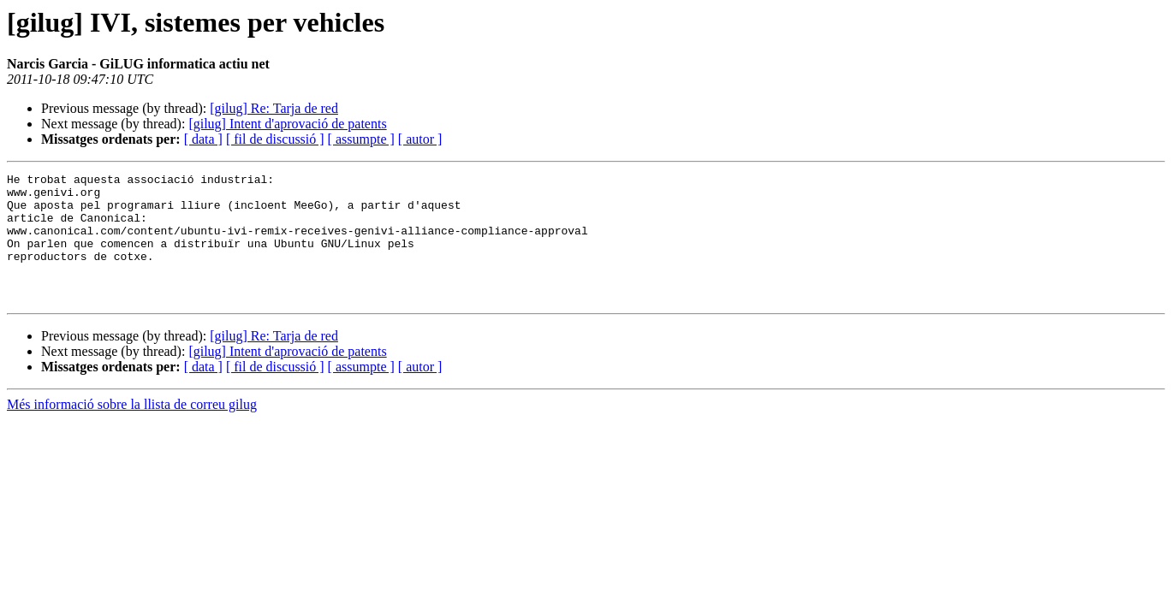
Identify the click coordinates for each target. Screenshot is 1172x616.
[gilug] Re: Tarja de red (274, 108)
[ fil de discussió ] (275, 139)
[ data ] (203, 139)
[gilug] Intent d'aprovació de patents (287, 123)
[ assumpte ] (361, 139)
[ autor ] (420, 139)
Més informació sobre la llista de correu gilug (132, 430)
